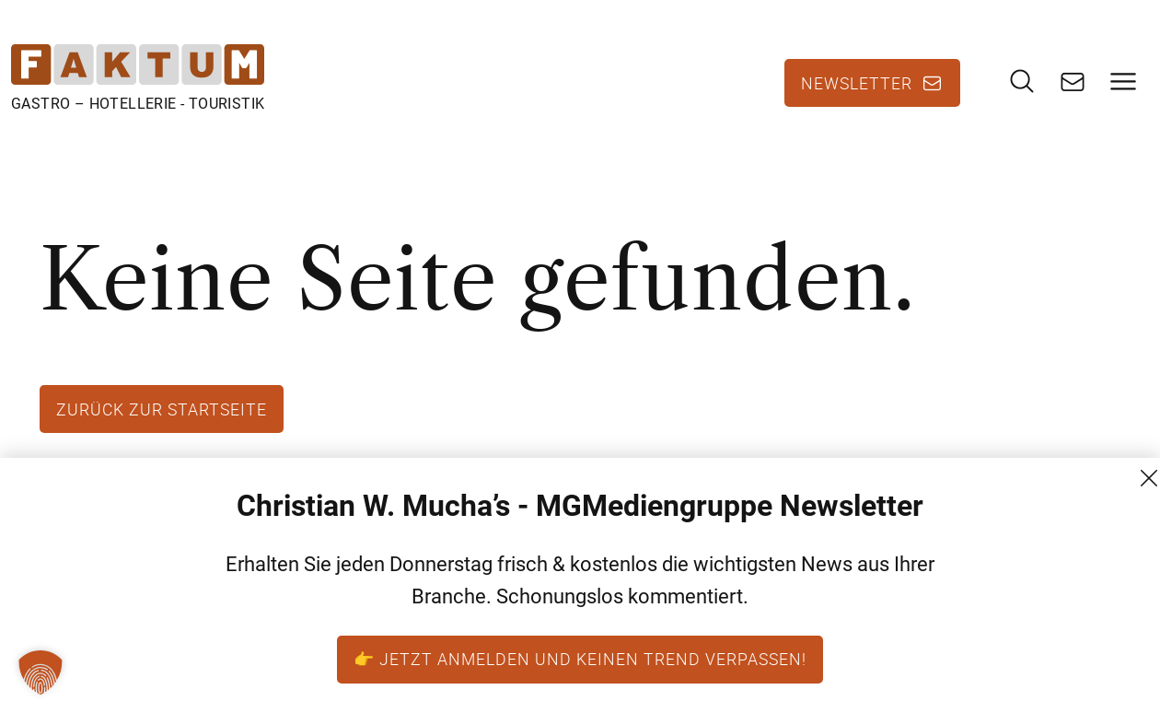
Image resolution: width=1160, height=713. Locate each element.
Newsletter (856, 83)
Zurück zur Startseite (161, 409)
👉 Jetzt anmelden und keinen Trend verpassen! (580, 659)
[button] (40, 672)
